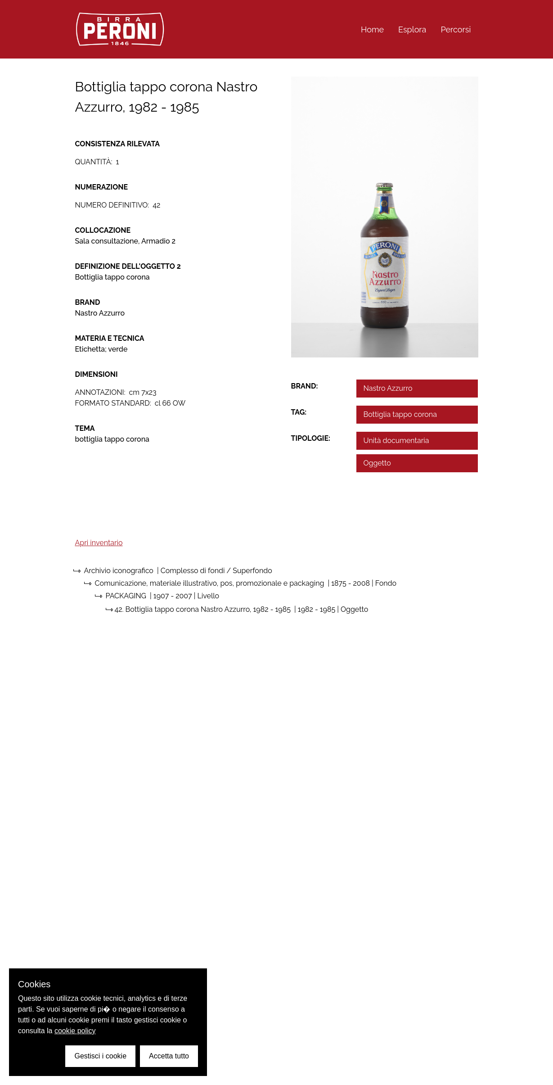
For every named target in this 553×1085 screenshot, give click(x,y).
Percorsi (456, 29)
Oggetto (377, 463)
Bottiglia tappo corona (400, 414)
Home (372, 29)
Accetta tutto (169, 1056)
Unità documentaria (396, 440)
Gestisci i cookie (100, 1056)
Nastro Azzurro (388, 388)
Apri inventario (99, 542)
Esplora (412, 29)
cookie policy (75, 1031)
